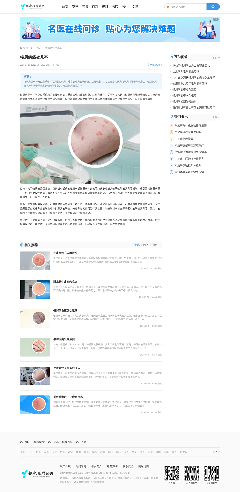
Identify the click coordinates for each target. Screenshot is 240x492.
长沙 (174, 452)
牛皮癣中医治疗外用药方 (189, 158)
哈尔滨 (183, 452)
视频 (105, 6)
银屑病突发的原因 (64, 339)
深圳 (46, 452)
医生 (125, 6)
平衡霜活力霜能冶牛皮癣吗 (191, 152)
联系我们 (128, 466)
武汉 (142, 452)
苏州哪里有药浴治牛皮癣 (189, 172)
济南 (166, 452)
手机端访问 (154, 64)
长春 (94, 452)
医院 (115, 6)
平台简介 (96, 466)
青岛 (118, 452)
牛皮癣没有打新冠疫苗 (66, 368)
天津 (54, 452)
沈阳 (158, 452)
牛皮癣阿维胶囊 (184, 138)
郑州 (86, 452)
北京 (22, 452)
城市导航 (65, 466)
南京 (150, 452)
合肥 (102, 452)
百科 (95, 6)
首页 (65, 6)
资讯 (75, 6)
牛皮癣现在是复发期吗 (188, 132)
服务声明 (112, 466)
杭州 (62, 452)
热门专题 (81, 466)
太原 (126, 452)
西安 (70, 452)
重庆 (134, 452)
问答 (85, 6)
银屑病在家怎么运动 (65, 310)
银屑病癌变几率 (53, 48)
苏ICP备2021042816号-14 (116, 473)
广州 (38, 452)
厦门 (110, 452)
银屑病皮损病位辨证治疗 (189, 145)
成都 (78, 452)
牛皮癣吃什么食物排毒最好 (191, 125)
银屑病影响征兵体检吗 (188, 165)
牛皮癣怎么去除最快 (65, 252)
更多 (216, 57)
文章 (135, 6)
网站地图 (143, 466)
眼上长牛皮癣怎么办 (65, 281)
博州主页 (28, 48)
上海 (30, 452)
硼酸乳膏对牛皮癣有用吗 (68, 396)
